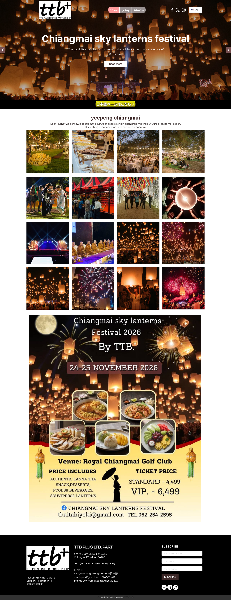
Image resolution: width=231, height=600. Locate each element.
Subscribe (170, 577)
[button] (195, 10)
